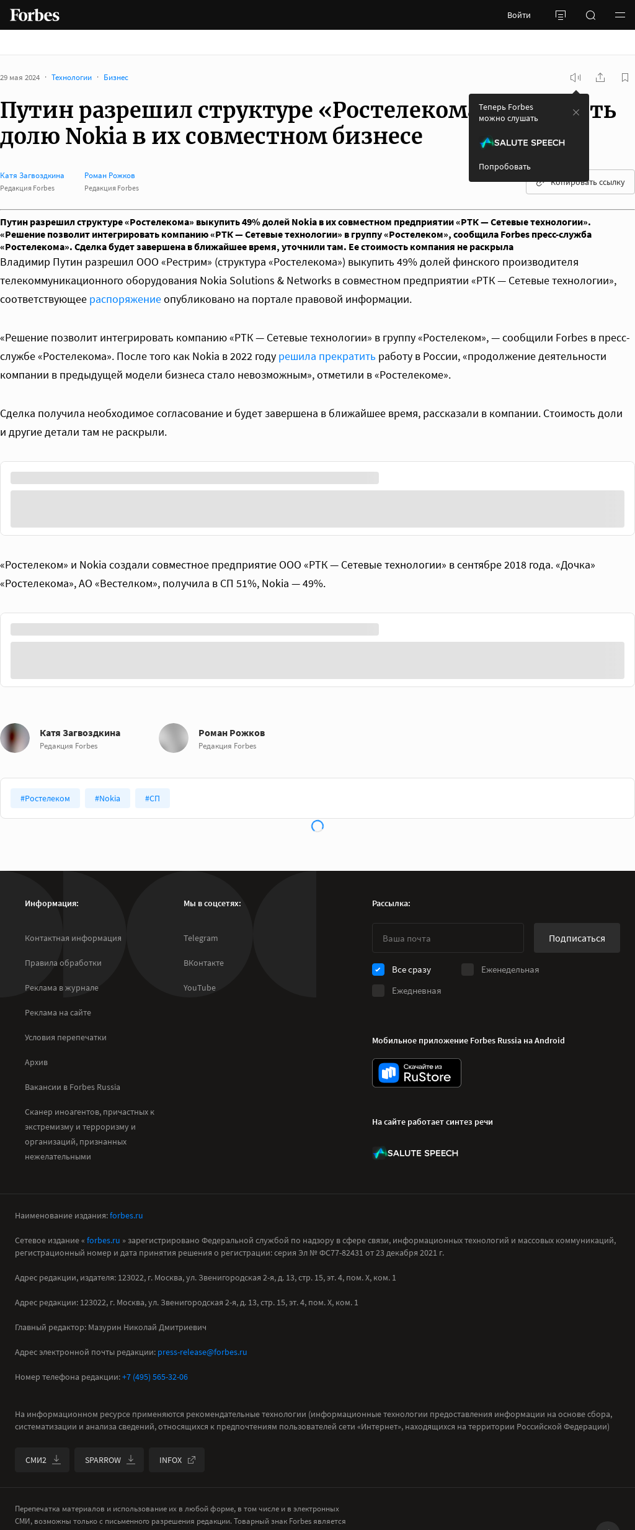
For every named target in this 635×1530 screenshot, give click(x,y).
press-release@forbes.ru (202, 1351)
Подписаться (577, 938)
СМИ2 (43, 1459)
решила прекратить (327, 356)
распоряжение (125, 299)
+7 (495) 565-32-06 (155, 1376)
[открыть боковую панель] (561, 15)
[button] (620, 15)
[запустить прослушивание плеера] (575, 78)
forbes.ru (126, 1215)
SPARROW (110, 1459)
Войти (519, 14)
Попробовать (505, 166)
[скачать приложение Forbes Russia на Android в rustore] (416, 1073)
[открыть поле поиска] (590, 15)
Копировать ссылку (580, 181)
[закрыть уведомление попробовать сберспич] (576, 112)
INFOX (178, 1459)
